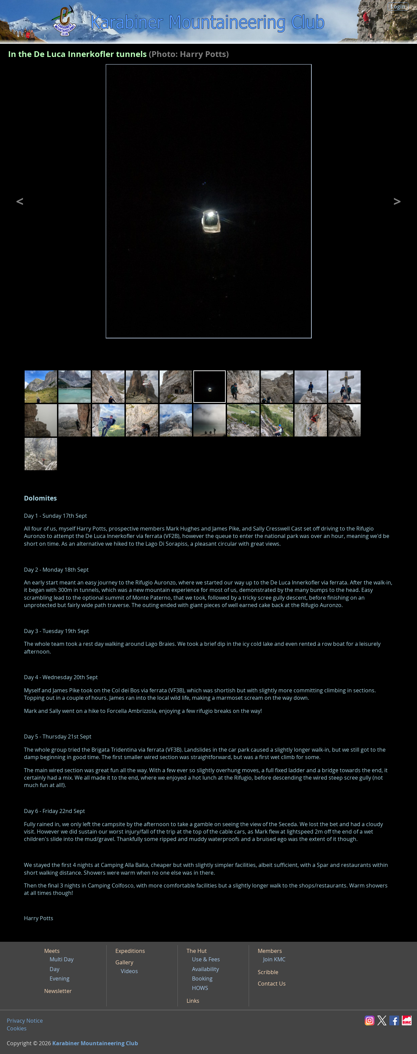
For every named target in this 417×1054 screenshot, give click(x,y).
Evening (60, 978)
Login (398, 6)
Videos (129, 971)
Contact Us (272, 983)
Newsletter (58, 991)
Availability (205, 969)
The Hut (197, 951)
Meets (52, 951)
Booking (202, 978)
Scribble (268, 972)
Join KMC (274, 959)
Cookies (17, 1028)
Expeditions (130, 951)
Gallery (124, 962)
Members (270, 951)
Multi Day (62, 959)
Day (54, 969)
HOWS (200, 988)
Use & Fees (206, 959)
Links (193, 1000)
